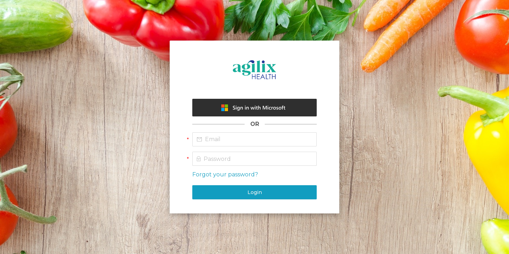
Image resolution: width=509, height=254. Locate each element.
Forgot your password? (225, 174)
